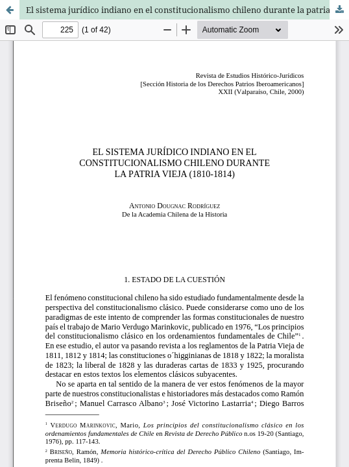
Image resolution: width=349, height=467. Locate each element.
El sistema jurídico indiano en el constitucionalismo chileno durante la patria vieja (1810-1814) (187, 10)
